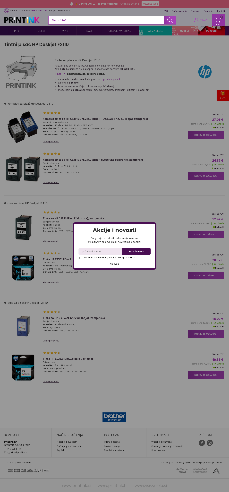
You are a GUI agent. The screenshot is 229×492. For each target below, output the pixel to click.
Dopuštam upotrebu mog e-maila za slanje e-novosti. (107, 257)
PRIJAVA (203, 19)
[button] (114, 230)
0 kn (218, 24)
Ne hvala (114, 264)
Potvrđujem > (136, 251)
